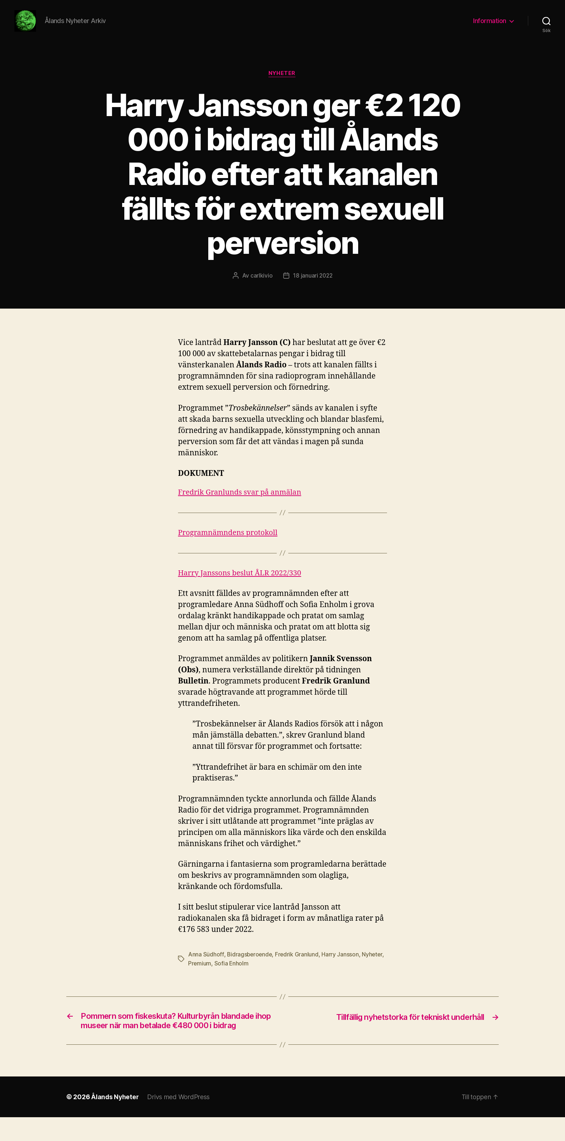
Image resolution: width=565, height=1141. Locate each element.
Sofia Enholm (232, 974)
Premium (200, 974)
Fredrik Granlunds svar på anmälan (242, 503)
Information (489, 26)
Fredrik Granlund (298, 965)
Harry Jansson (342, 965)
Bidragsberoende (250, 965)
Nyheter (282, 84)
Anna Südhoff (206, 965)
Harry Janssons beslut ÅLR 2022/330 (242, 584)
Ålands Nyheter (115, 1120)
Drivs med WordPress (179, 1120)
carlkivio (261, 287)
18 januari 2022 (312, 287)
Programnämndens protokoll (230, 544)
